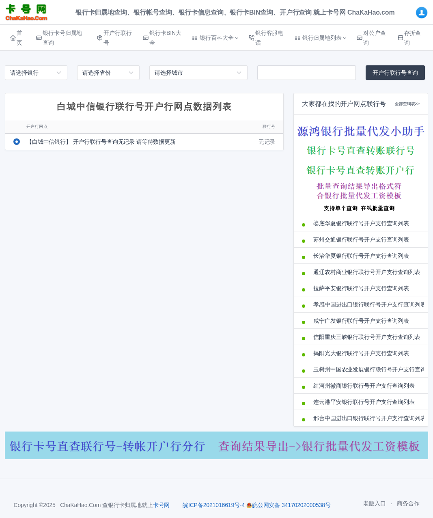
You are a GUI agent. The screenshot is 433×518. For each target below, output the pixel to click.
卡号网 (161, 505)
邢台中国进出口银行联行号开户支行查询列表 (366, 418)
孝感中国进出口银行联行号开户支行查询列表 (366, 304)
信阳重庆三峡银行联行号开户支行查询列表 (366, 337)
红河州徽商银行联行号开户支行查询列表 (363, 385)
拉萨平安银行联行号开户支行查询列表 (361, 288)
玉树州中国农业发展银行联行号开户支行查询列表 (366, 369)
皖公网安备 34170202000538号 (288, 505)
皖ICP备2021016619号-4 (214, 505)
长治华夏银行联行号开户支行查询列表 (361, 256)
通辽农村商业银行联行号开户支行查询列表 (366, 272)
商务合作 (408, 503)
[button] (215, 37)
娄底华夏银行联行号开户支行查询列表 (361, 223)
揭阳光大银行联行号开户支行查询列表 (361, 353)
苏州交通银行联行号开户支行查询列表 (361, 239)
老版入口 (374, 503)
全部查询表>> (407, 103)
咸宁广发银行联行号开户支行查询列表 (361, 320)
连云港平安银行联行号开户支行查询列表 (363, 402)
